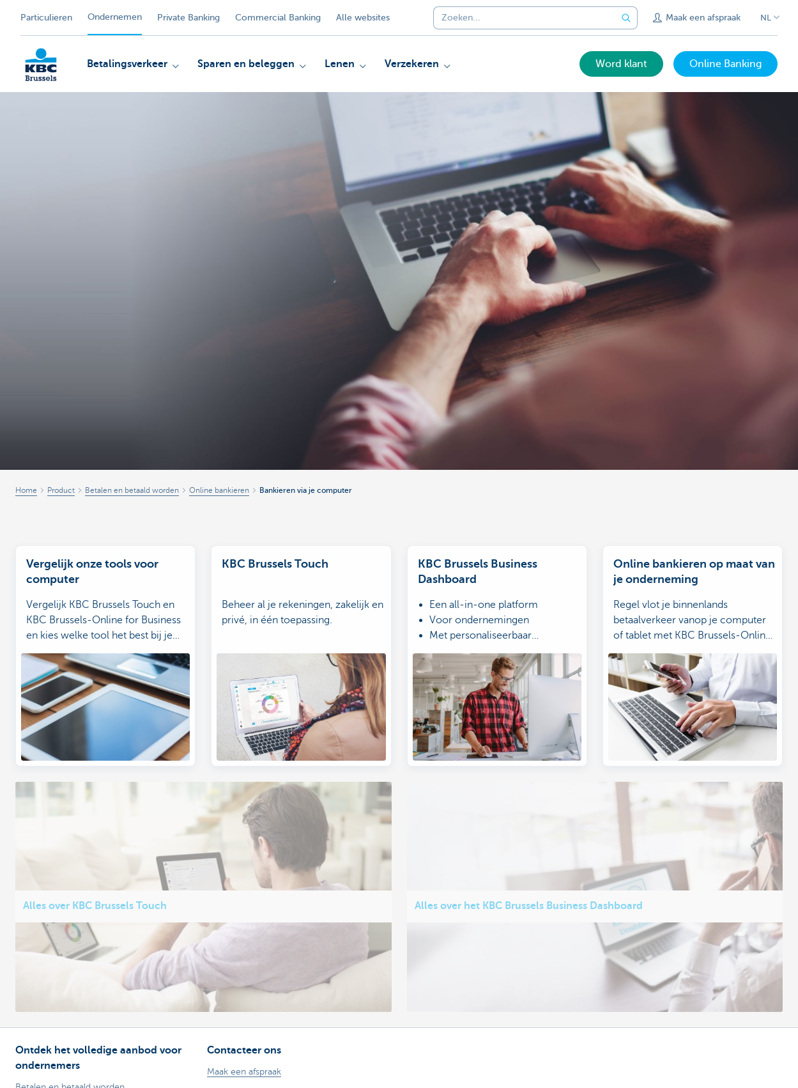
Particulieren (46, 17)
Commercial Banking (278, 17)
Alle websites (363, 17)
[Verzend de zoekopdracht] (626, 17)
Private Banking (188, 17)
